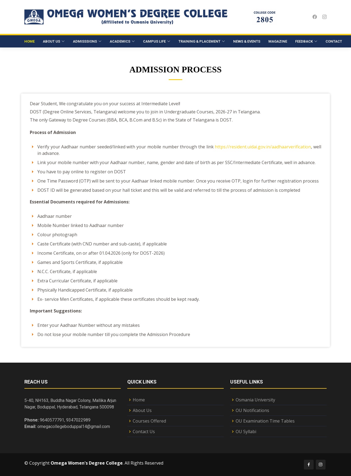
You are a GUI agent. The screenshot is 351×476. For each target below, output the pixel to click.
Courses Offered (149, 421)
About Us (142, 410)
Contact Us (144, 431)
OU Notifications (252, 410)
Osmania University (255, 400)
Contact (334, 41)
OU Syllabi (246, 431)
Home (29, 41)
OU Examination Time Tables (265, 421)
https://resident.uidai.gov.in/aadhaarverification (263, 152)
